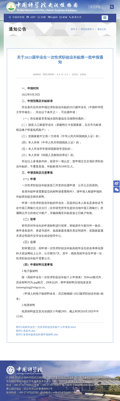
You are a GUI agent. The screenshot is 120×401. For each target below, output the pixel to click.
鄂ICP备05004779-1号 (61, 377)
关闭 (83, 74)
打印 (75, 74)
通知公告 (101, 29)
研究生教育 (86, 29)
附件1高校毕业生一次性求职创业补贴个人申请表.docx (46, 327)
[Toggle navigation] (105, 17)
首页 (73, 29)
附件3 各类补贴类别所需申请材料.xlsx (37, 334)
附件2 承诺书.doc (25, 330)
